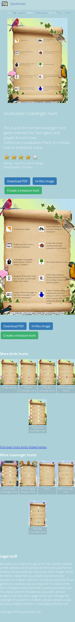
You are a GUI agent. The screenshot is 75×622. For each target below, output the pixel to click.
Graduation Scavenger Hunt (57, 12)
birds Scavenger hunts (28, 12)
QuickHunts (17, 4)
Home (10, 12)
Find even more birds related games (23, 447)
